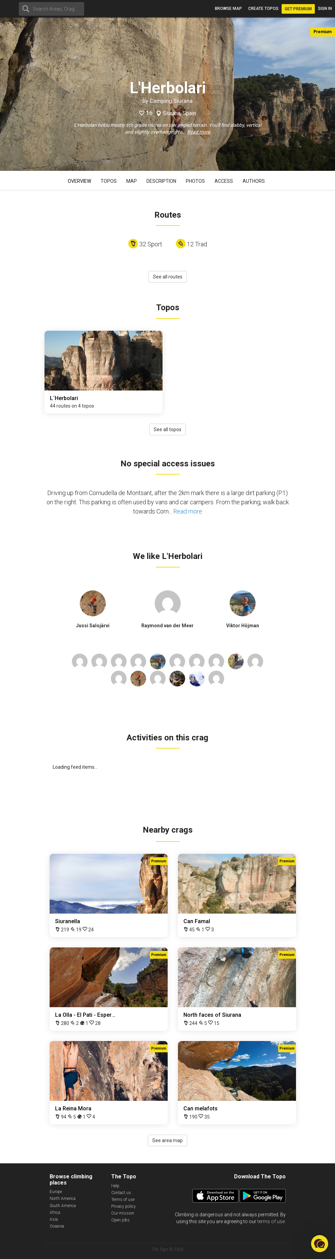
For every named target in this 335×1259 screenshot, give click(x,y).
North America (63, 1198)
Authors (254, 181)
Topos (109, 181)
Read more (198, 132)
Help (115, 1185)
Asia (54, 1219)
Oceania (57, 1226)
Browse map (228, 8)
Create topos (263, 8)
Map (131, 181)
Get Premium (298, 8)
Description (161, 181)
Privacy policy (123, 1206)
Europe (56, 1191)
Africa (55, 1212)
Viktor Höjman (242, 625)
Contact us (121, 1192)
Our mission (122, 1213)
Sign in (325, 8)
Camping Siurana (171, 101)
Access (224, 181)
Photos (195, 181)
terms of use (271, 1221)
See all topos (167, 429)
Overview (79, 181)
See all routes (167, 276)
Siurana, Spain (179, 113)
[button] (319, 1243)
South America (63, 1205)
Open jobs (120, 1220)
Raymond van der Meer (167, 625)
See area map (167, 1140)
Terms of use (122, 1199)
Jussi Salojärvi (92, 625)
